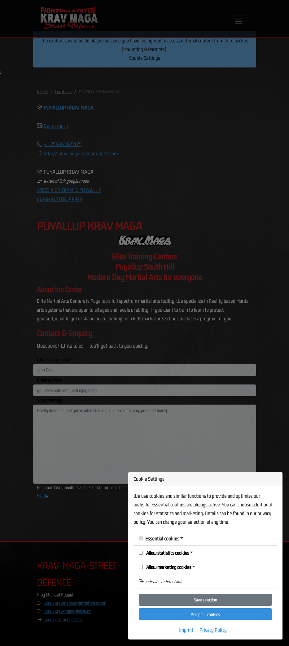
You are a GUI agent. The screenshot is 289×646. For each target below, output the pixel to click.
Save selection (205, 599)
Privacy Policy (213, 630)
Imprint (186, 630)
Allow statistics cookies (164, 553)
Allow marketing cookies (165, 567)
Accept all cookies (205, 614)
